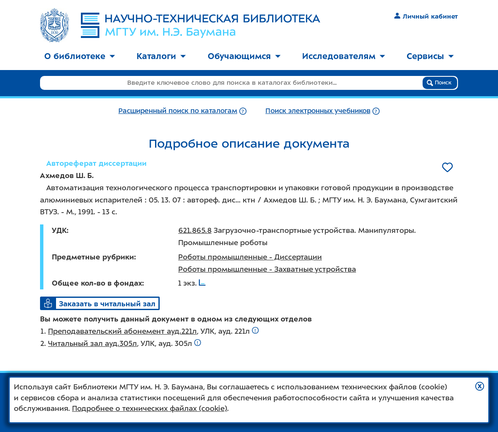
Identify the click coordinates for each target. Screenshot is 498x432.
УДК (59, 230)
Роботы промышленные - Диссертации (250, 257)
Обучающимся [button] (244, 56)
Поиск (439, 82)
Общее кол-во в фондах (97, 283)
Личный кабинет (426, 16)
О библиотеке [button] (79, 56)
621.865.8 (195, 230)
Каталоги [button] (161, 56)
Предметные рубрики (93, 257)
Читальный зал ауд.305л (92, 343)
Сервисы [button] (430, 56)
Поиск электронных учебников (317, 110)
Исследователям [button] (343, 56)
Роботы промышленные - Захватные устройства (267, 269)
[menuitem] (79, 57)
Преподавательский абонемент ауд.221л (122, 331)
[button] (479, 386)
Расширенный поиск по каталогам (177, 110)
